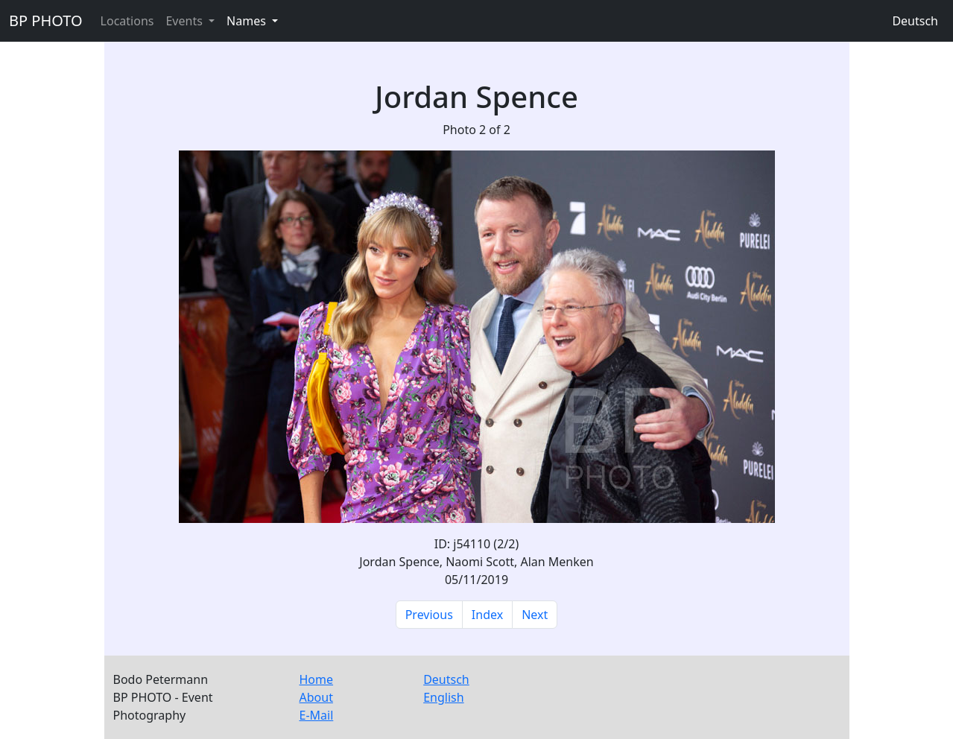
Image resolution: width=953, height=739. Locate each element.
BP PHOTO (46, 20)
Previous (429, 614)
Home (317, 679)
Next (535, 614)
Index (487, 614)
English (443, 697)
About (316, 697)
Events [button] (185, 21)
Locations (127, 21)
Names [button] (248, 21)
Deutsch (915, 21)
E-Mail (317, 715)
